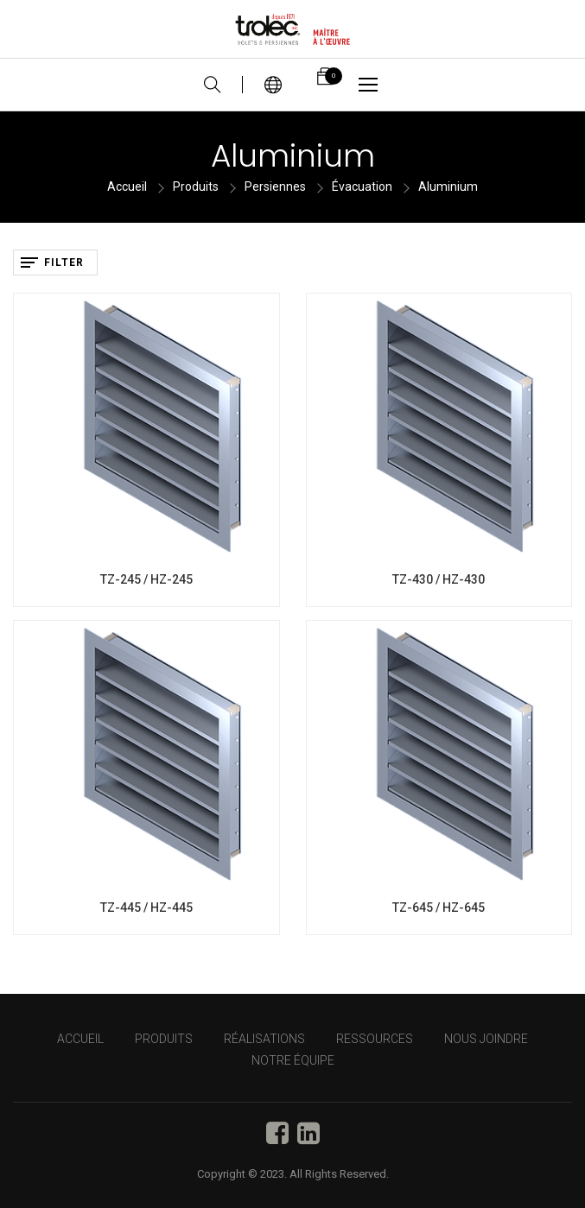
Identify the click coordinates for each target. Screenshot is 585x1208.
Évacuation (362, 186)
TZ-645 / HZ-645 (438, 907)
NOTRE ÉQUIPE (292, 1060)
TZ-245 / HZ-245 (146, 579)
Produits (196, 186)
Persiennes (275, 186)
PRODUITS (164, 1039)
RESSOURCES (374, 1039)
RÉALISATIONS (264, 1039)
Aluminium (448, 186)
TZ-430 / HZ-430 (438, 579)
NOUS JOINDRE (486, 1039)
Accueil (127, 186)
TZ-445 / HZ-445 (146, 907)
